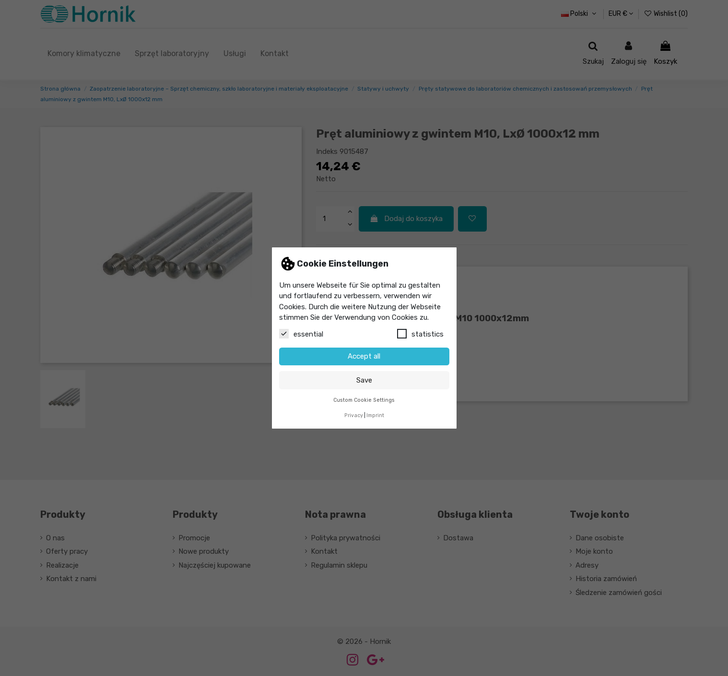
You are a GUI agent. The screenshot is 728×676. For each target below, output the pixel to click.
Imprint (375, 415)
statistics (420, 333)
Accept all (364, 356)
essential (301, 333)
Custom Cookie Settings (364, 400)
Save (364, 380)
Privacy (353, 415)
